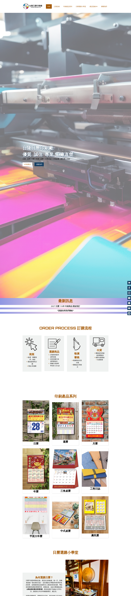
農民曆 (95, 535)
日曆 (35, 443)
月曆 (95, 443)
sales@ (57, 366)
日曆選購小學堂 (81, 6)
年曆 (35, 491)
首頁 (48, 6)
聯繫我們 (104, 6)
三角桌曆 (65, 490)
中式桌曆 (65, 530)
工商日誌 (95, 488)
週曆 (65, 441)
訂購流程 (57, 6)
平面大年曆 (36, 536)
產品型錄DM (94, 6)
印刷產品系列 (67, 6)
